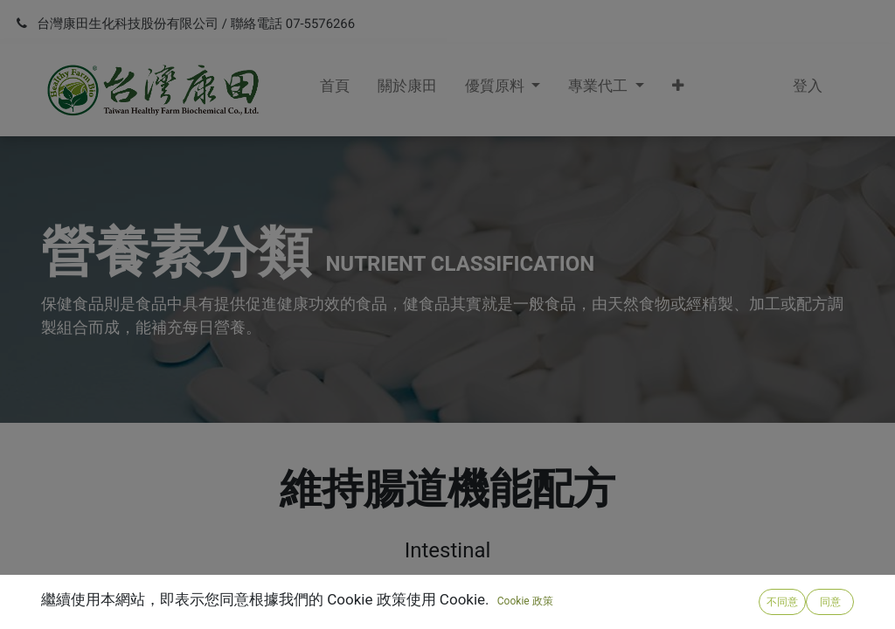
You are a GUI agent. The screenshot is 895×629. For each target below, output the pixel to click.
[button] (677, 90)
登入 (807, 85)
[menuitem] (335, 90)
